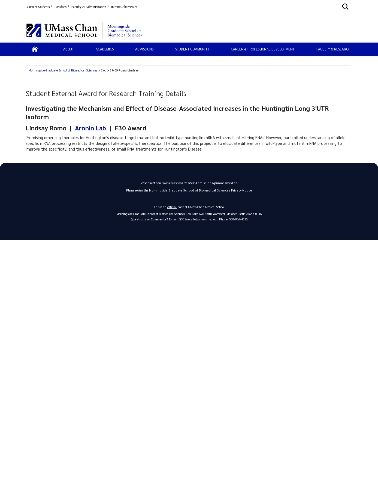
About (68, 49)
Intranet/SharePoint (124, 7)
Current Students (38, 7)
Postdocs (60, 7)
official (172, 208)
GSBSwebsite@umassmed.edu (198, 220)
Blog (103, 70)
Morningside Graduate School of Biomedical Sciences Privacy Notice (200, 191)
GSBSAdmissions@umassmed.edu (213, 183)
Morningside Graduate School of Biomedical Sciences (63, 70)
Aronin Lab (91, 127)
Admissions (144, 49)
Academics (105, 49)
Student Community (192, 49)
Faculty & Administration (88, 7)
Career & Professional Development (263, 49)
